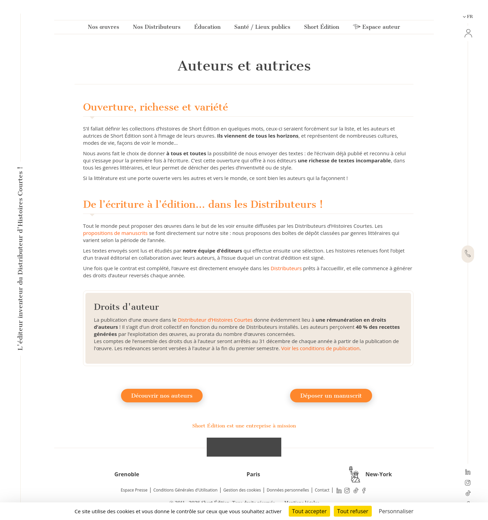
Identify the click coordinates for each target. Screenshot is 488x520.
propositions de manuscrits (115, 232)
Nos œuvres (103, 28)
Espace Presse (134, 490)
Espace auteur (376, 28)
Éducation (207, 28)
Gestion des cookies (242, 490)
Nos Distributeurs (157, 28)
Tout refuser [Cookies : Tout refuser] (352, 511)
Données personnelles (288, 490)
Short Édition (321, 28)
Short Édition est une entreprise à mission (244, 426)
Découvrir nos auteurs (161, 395)
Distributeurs (286, 268)
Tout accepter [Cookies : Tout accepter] (309, 511)
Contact (322, 490)
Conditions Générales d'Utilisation (185, 490)
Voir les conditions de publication (320, 348)
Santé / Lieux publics (262, 28)
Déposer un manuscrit (331, 395)
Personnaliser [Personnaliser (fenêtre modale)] (396, 511)
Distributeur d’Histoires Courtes (215, 319)
